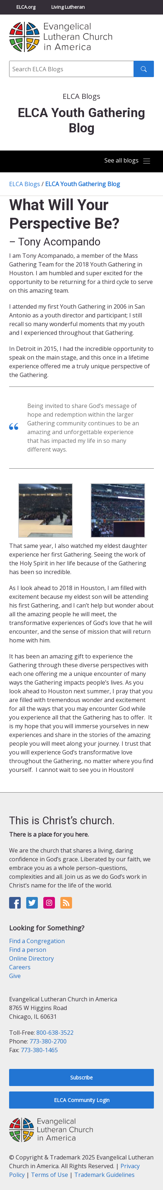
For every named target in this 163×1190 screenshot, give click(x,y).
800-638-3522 (54, 1033)
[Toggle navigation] (127, 161)
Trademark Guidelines (104, 1175)
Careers (20, 967)
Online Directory (31, 958)
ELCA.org (25, 7)
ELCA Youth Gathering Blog (82, 184)
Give (15, 976)
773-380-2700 (48, 1041)
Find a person (27, 950)
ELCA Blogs (24, 184)
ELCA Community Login (82, 1100)
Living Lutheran (68, 7)
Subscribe (81, 1077)
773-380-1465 (39, 1050)
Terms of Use (49, 1175)
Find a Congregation (37, 941)
